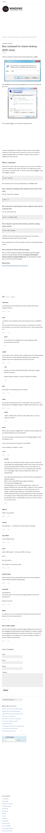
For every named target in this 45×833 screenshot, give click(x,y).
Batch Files (4, 801)
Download (4, 811)
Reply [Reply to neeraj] (4, 455)
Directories (4, 808)
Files (3, 813)
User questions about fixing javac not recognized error (13, 726)
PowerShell (4, 820)
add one (13, 297)
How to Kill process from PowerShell (9, 728)
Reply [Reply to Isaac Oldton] (4, 542)
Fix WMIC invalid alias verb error (9, 731)
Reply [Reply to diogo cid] (4, 516)
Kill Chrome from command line (8, 716)
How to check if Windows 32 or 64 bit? (10, 721)
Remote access (5, 823)
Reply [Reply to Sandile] (4, 362)
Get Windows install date (7, 723)
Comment (4, 672)
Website (4, 666)
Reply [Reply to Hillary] (4, 619)
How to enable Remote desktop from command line (15, 265)
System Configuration (6, 828)
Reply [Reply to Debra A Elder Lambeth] (4, 640)
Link (8, 311)
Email (4, 660)
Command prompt (5, 806)
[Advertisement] (22, 24)
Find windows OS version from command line (11, 718)
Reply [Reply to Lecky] (4, 567)
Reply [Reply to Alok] (4, 393)
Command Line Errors (6, 803)
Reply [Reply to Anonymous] (4, 311)
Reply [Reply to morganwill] (4, 604)
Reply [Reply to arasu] (4, 332)
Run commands (5, 825)
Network (4, 818)
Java (3, 816)
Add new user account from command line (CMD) (12, 708)
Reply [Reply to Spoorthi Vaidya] (4, 583)
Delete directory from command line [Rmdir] (11, 711)
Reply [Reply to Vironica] (4, 529)
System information (6, 830)
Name (4, 654)
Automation (4, 798)
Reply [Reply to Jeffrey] (4, 408)
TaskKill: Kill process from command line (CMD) (12, 713)
